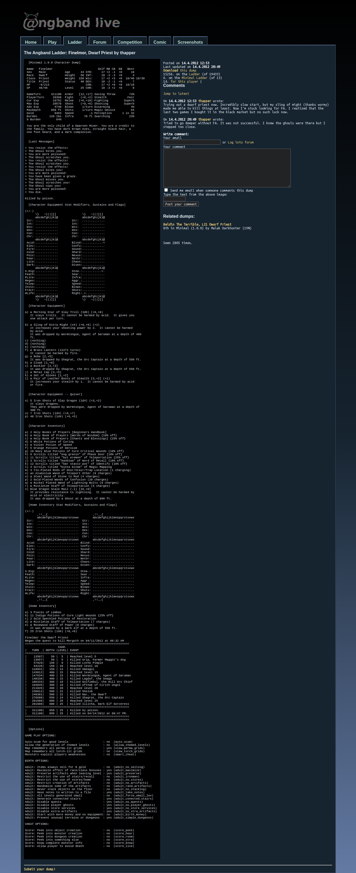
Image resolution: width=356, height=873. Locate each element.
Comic (160, 42)
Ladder (75, 42)
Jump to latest (176, 93)
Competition (130, 42)
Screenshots (190, 42)
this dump (179, 70)
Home (31, 42)
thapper (204, 101)
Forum (99, 42)
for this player (184, 81)
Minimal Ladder (194, 78)
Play (52, 42)
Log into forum (241, 142)
